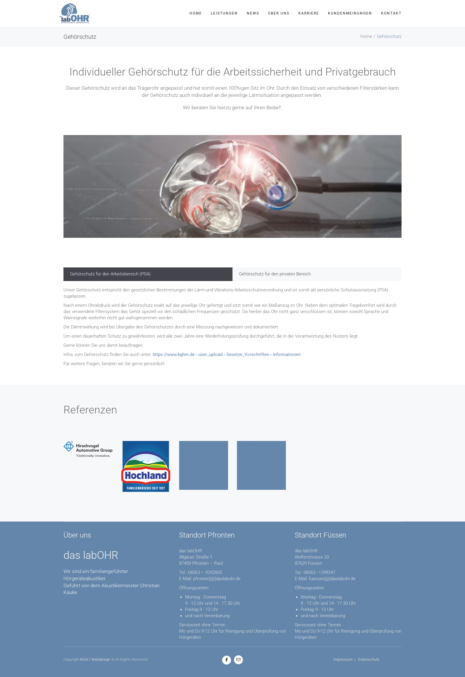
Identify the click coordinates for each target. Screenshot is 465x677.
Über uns (278, 13)
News (253, 13)
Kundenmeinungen (350, 13)
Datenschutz (368, 659)
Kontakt (391, 13)
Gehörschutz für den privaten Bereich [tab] (275, 274)
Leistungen (224, 13)
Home (195, 13)
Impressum (343, 659)
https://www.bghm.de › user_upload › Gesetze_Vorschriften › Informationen (227, 354)
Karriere (308, 13)
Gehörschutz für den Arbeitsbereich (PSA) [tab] (110, 274)
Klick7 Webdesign (95, 659)
